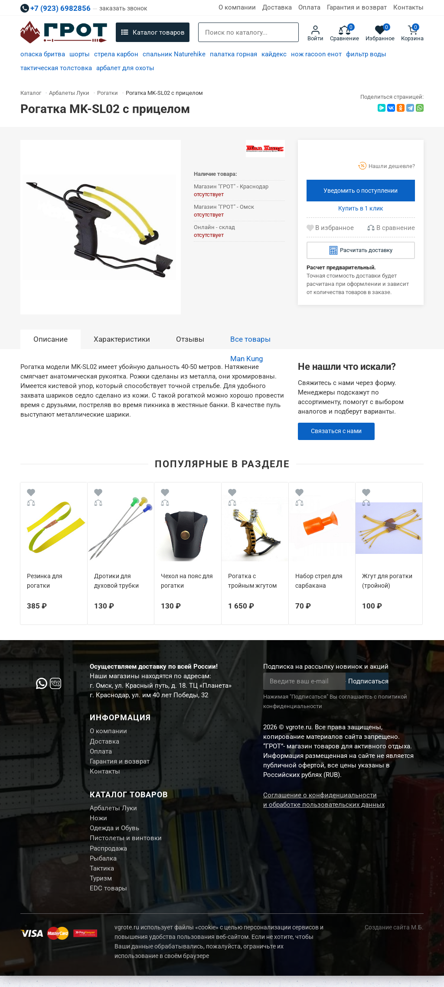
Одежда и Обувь (114, 834)
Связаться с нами (338, 431)
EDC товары (108, 899)
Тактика (102, 877)
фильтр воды (366, 54)
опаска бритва (42, 54)
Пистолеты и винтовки (126, 845)
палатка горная (233, 54)
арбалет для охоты (125, 68)
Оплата (309, 7)
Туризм (101, 888)
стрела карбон (116, 54)
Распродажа (108, 856)
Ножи (98, 823)
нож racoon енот (316, 54)
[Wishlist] (31, 494)
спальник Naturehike (174, 54)
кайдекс (274, 54)
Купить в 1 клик (360, 208)
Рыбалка (103, 867)
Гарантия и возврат (357, 7)
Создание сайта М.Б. (394, 938)
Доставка (277, 7)
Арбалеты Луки (113, 812)
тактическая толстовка (56, 68)
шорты (79, 54)
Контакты (408, 7)
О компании (237, 7)
